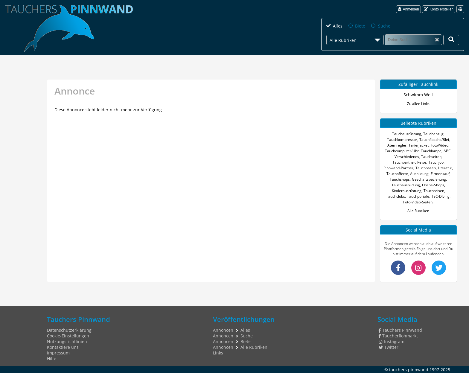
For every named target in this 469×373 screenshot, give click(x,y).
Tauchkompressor (402, 139)
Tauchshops (400, 179)
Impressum (58, 353)
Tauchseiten (431, 156)
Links (218, 353)
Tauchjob (436, 162)
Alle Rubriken (418, 210)
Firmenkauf (440, 173)
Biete (360, 26)
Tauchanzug (433, 133)
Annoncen (223, 330)
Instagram (391, 341)
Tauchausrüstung (406, 133)
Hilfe (51, 358)
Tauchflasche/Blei (434, 139)
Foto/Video (439, 145)
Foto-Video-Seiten (418, 202)
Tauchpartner (403, 162)
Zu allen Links (418, 103)
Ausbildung (419, 173)
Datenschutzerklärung (69, 330)
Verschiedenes (407, 156)
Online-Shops (433, 185)
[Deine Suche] (451, 40)
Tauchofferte (397, 173)
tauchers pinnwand (408, 369)
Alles (337, 26)
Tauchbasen (425, 167)
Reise (421, 162)
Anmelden (408, 9)
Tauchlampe (431, 150)
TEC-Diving (440, 196)
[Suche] (413, 39)
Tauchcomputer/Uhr (402, 150)
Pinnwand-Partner (398, 167)
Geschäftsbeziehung (429, 179)
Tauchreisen (434, 190)
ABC (447, 150)
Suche (384, 26)
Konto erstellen (438, 9)
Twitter (388, 347)
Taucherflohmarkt (398, 336)
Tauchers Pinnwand (400, 330)
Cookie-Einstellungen (68, 336)
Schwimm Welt (418, 95)
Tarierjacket (419, 145)
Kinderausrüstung (406, 190)
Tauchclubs (395, 196)
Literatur (445, 167)
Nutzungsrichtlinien (67, 341)
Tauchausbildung (406, 185)
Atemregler (396, 145)
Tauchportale (418, 196)
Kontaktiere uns (63, 347)
